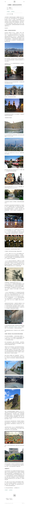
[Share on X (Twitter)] (10, 14)
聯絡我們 (11, 499)
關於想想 (7, 498)
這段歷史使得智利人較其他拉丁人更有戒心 (15, 326)
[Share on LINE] (12, 14)
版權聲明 (7, 499)
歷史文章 (10, 498)
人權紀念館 (12, 11)
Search (5, 1)
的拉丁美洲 (12, 229)
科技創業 (8, 11)
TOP (23, 503)
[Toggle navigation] (24, 1)
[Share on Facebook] (9, 14)
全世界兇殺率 (7, 229)
